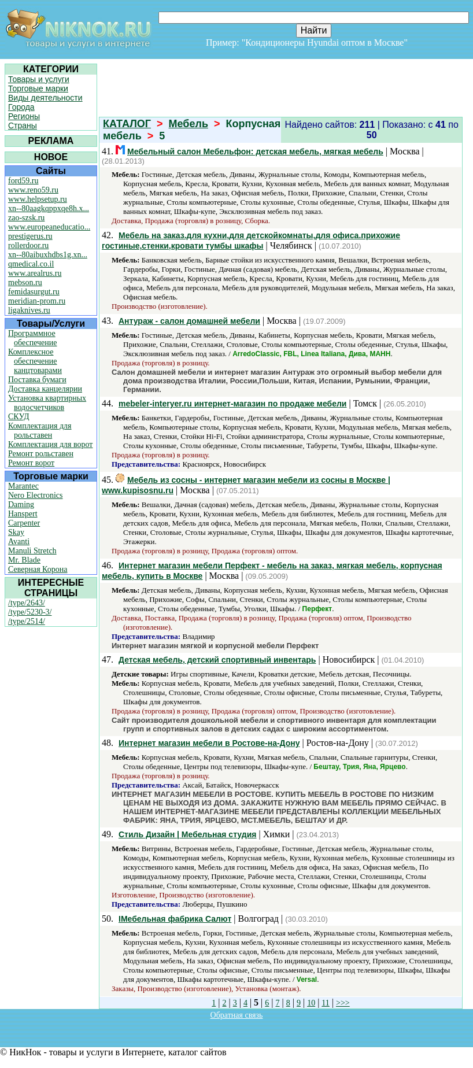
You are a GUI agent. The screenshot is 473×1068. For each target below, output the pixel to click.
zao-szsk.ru (26, 217)
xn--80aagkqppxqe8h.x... (48, 208)
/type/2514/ (26, 621)
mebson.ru (25, 282)
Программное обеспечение (32, 338)
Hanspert (23, 513)
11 (325, 1003)
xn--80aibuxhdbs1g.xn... (47, 254)
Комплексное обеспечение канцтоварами (35, 361)
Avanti (18, 541)
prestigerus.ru (30, 236)
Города (21, 107)
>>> (343, 1003)
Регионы (24, 116)
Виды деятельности (45, 97)
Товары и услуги (38, 79)
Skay (16, 532)
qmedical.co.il (31, 264)
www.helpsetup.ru (37, 199)
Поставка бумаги (37, 379)
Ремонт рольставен (40, 453)
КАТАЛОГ (127, 124)
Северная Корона (37, 569)
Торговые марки (38, 88)
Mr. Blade (24, 560)
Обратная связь (236, 1015)
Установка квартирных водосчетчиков (47, 403)
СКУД (18, 416)
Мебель (188, 124)
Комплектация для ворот (50, 444)
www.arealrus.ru (34, 273)
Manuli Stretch (32, 550)
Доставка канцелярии (45, 389)
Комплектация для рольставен (40, 430)
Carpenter (24, 523)
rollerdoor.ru (28, 245)
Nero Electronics (35, 495)
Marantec (23, 486)
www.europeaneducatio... (49, 227)
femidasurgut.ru (34, 291)
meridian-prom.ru (36, 301)
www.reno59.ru (33, 190)
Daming (21, 504)
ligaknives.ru (29, 310)
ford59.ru (23, 180)
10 (311, 1003)
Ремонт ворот (31, 463)
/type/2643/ (26, 602)
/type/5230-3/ (29, 612)
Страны (22, 125)
